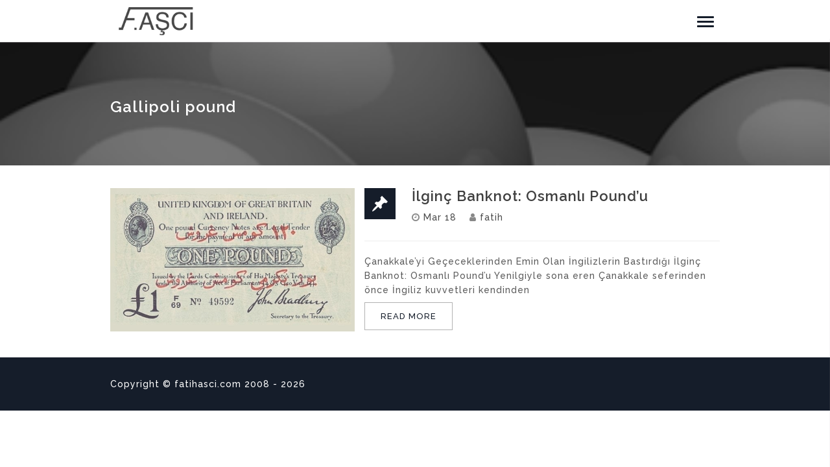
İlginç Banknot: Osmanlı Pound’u (530, 195)
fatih (491, 217)
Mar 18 (439, 217)
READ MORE (408, 316)
